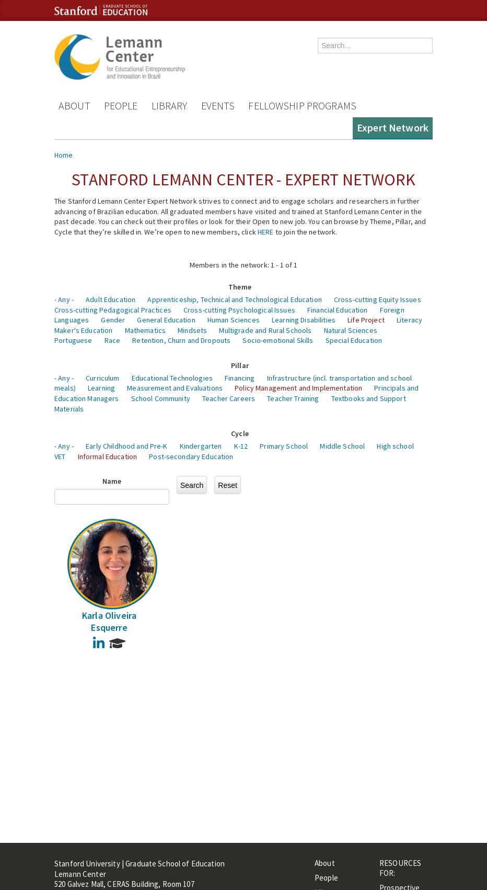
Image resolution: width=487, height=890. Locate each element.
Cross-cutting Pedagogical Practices (112, 310)
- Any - (64, 299)
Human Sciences (233, 320)
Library (170, 105)
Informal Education (107, 456)
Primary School (284, 446)
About (74, 105)
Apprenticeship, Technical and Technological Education (234, 299)
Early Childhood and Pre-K (127, 446)
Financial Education (337, 310)
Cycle (240, 433)
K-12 (241, 446)
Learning (101, 388)
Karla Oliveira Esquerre (109, 621)
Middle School (342, 446)
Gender (113, 320)
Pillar (240, 365)
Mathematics (145, 330)
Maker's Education (83, 330)
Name (112, 481)
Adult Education (110, 299)
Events (218, 105)
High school (395, 446)
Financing (239, 378)
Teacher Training (293, 398)
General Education (166, 320)
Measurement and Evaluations (175, 388)
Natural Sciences (350, 330)
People (121, 105)
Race (113, 340)
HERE (266, 232)
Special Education (354, 340)
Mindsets (192, 330)
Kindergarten (201, 446)
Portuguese (73, 340)
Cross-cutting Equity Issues (377, 299)
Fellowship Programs (302, 105)
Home (63, 155)
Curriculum (102, 378)
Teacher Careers (228, 398)
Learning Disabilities (303, 320)
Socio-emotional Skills (277, 340)
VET (59, 456)
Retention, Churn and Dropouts (181, 340)
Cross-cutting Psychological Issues (239, 310)
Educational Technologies (172, 378)
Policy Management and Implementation (298, 388)
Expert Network (392, 127)
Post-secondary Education (191, 456)
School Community (160, 398)
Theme (239, 287)
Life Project (366, 320)
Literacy (409, 320)
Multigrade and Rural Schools (265, 330)
